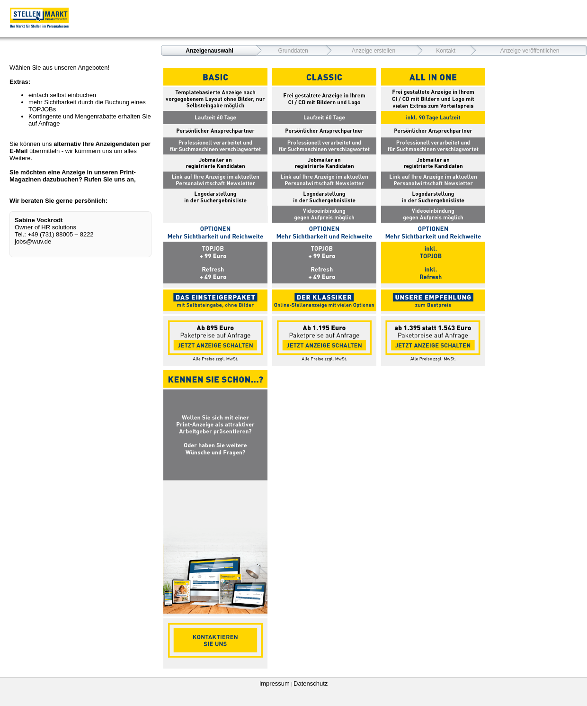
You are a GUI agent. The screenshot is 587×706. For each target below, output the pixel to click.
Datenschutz (311, 683)
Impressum (274, 683)
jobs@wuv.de (33, 241)
